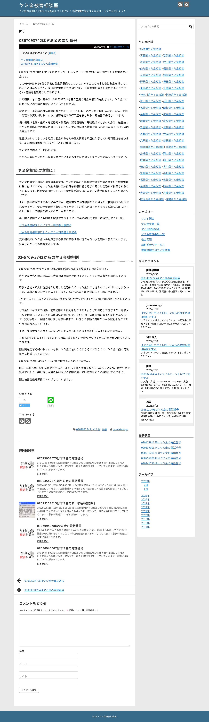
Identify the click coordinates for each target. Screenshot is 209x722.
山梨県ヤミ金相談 (173, 108)
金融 (104, 429)
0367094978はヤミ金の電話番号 (59, 526)
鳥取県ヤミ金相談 (176, 147)
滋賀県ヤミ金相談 (173, 127)
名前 (21, 651)
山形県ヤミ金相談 (150, 68)
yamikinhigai (120, 429)
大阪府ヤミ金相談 (173, 134)
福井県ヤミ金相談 (150, 108)
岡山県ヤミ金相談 (173, 153)
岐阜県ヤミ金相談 (173, 114)
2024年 (145, 499)
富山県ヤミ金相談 (150, 101)
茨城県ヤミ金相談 (150, 75)
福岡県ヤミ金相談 (150, 179)
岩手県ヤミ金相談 (173, 55)
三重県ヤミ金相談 (150, 127)
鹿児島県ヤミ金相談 (152, 199)
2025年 (145, 495)
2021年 (145, 511)
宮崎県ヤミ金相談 (173, 193)
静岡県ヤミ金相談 (150, 121)
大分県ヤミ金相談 (150, 193)
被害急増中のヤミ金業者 (155, 250)
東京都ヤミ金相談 (150, 88)
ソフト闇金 (147, 218)
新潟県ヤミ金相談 (176, 94)
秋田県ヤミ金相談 (173, 62)
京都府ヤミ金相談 (150, 134)
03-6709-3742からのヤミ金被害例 (39, 63)
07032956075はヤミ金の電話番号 (60, 458)
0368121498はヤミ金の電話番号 (160, 409)
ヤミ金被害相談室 (38, 5)
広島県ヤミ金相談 (150, 160)
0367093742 (83, 429)
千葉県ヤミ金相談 (173, 88)
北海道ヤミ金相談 (150, 49)
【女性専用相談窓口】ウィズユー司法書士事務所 (48, 232)
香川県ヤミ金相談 (173, 166)
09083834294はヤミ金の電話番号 (40, 590)
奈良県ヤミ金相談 (173, 140)
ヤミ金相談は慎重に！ (33, 59)
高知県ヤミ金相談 (173, 173)
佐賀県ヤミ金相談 (173, 179)
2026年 (145, 481)
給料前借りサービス (153, 245)
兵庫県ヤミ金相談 (150, 140)
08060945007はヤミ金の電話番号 (60, 548)
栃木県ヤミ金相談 (173, 75)
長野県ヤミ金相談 (150, 114)
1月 (146, 489)
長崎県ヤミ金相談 (150, 186)
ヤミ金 (96, 429)
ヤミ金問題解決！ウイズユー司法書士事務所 (45, 225)
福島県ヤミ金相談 (173, 68)
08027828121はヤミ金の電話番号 (161, 453)
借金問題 (146, 239)
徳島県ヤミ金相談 (150, 166)
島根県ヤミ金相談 (150, 153)
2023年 (145, 503)
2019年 (145, 519)
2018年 (145, 523)
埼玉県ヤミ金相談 (173, 81)
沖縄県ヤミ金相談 (176, 199)
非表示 (52, 53)
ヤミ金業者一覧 (150, 224)
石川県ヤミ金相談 (173, 101)
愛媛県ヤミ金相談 (150, 173)
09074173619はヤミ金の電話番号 (161, 463)
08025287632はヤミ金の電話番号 (161, 458)
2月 (146, 485)
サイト (23, 676)
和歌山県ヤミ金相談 (152, 147)
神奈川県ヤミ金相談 (152, 94)
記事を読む (42, 473)
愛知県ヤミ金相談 (173, 121)
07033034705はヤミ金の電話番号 (40, 580)
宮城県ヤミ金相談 (150, 62)
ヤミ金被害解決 (150, 229)
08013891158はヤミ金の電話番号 (161, 442)
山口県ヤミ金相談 (173, 160)
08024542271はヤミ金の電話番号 (60, 481)
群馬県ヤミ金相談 (150, 81)
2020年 (145, 515)
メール (23, 664)
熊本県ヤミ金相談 (173, 186)
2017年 (145, 527)
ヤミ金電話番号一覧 (119, 46)
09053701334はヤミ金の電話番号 (161, 447)
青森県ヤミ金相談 (150, 55)
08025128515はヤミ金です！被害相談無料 (66, 503)
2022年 (145, 507)
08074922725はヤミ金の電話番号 (160, 278)
